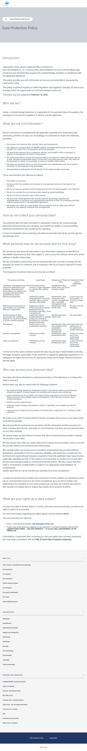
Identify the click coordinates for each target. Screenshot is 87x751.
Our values (6, 597)
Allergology (6, 619)
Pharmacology (7, 655)
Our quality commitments (10, 592)
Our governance (7, 569)
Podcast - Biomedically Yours (12, 691)
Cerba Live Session (8, 686)
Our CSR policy (7, 588)
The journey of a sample (10, 709)
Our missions (7, 574)
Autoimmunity (7, 623)
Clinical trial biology (9, 664)
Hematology (6, 637)
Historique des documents (11, 718)
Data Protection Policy (37, 738)
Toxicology (6, 660)
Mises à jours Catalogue (10, 723)
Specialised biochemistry (10, 628)
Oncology (5, 646)
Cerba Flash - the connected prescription (15, 704)
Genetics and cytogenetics (11, 632)
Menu (83, 3)
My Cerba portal (8, 695)
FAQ (4, 714)
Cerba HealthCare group (10, 601)
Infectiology (6, 641)
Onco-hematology (8, 651)
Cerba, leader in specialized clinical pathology (17, 565)
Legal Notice (53, 738)
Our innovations (7, 578)
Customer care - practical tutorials (13, 700)
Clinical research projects (10, 583)
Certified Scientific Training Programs (14, 682)
